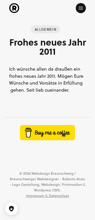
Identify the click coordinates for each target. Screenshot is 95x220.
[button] (81, 8)
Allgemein (45, 29)
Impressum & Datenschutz (47, 195)
